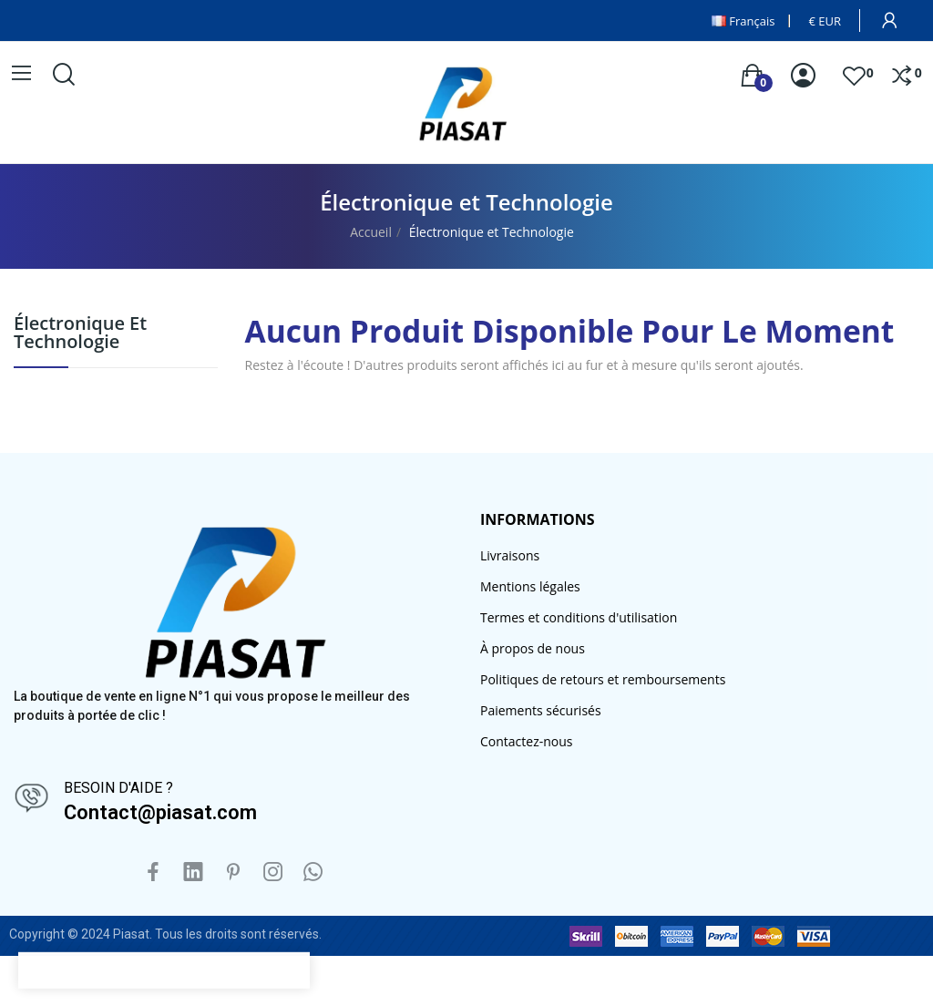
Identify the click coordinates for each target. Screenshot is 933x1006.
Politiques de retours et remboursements (602, 679)
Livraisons (509, 555)
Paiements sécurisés (540, 710)
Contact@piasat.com (160, 812)
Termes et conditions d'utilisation (578, 617)
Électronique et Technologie (80, 334)
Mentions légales (530, 586)
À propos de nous (532, 648)
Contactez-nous (526, 741)
